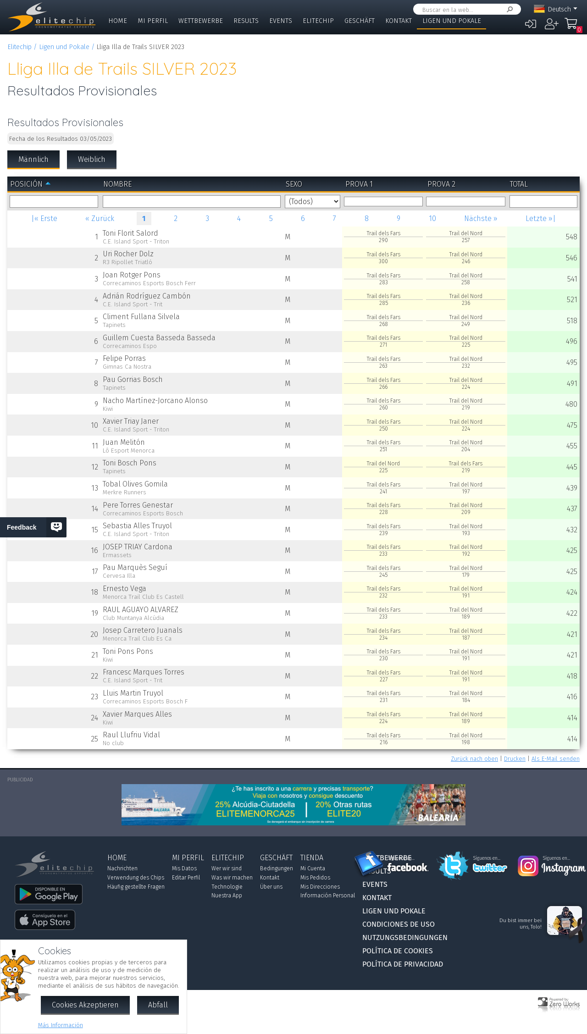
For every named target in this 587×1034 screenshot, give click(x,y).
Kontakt (398, 21)
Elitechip (318, 21)
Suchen (508, 9)
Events (280, 21)
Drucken (515, 758)
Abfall (158, 1005)
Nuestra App (226, 895)
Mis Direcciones (320, 887)
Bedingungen (276, 868)
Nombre (117, 184)
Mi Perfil (153, 21)
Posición (26, 184)
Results (246, 21)
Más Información (60, 1025)
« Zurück (99, 218)
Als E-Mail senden (556, 758)
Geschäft (359, 21)
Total (519, 184)
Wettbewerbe (200, 21)
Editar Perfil (186, 877)
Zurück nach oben (474, 758)
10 (432, 218)
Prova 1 (359, 184)
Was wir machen (232, 877)
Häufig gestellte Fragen (136, 887)
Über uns (271, 887)
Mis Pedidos (315, 877)
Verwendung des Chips (135, 877)
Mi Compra (573, 27)
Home (117, 21)
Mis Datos (184, 868)
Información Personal (327, 895)
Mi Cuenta (312, 868)
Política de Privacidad (402, 964)
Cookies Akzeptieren (85, 1005)
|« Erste (44, 218)
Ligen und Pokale (451, 21)
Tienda (311, 857)
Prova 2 (441, 184)
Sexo (294, 184)
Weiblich (91, 159)
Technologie (227, 887)
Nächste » (481, 218)
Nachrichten (122, 868)
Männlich (33, 159)
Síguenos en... (401, 858)
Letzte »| (541, 218)
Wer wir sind (226, 868)
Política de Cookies (397, 950)
